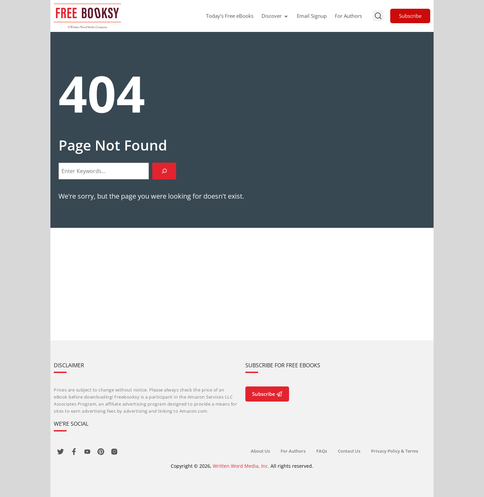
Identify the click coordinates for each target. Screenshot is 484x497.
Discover (275, 15)
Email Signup (312, 15)
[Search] (164, 171)
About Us (260, 451)
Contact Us (349, 451)
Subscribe (410, 15)
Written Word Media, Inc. (241, 466)
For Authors (348, 15)
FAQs (321, 451)
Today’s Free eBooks (229, 15)
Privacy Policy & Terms (394, 451)
